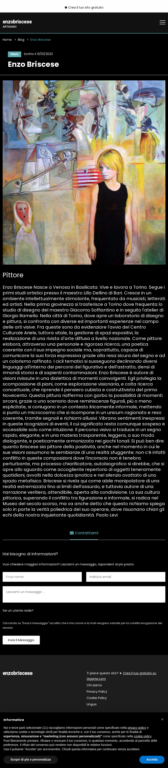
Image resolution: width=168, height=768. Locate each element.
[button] (162, 719)
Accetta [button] (152, 759)
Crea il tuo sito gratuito (84, 7)
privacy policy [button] (137, 727)
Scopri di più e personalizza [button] (30, 759)
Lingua (91, 705)
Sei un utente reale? (18, 611)
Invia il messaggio (21, 641)
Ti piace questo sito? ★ (121, 677)
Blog (21, 39)
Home (7, 39)
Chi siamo (94, 686)
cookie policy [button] (142, 736)
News (14, 54)
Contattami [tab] (84, 533)
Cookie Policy (97, 698)
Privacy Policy (97, 692)
